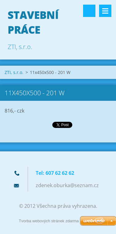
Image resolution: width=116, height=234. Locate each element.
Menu (105, 11)
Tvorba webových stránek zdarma (49, 221)
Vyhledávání (89, 11)
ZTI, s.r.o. (14, 72)
